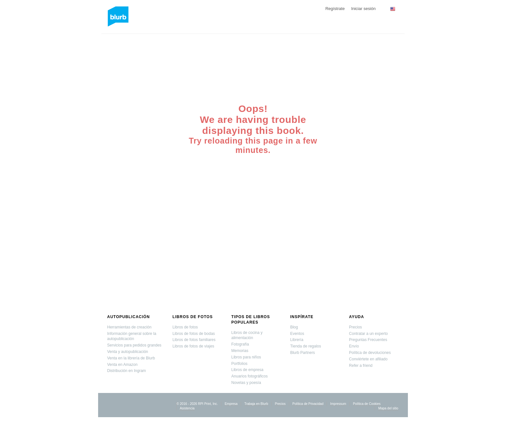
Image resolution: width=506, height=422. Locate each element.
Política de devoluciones (370, 352)
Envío (354, 346)
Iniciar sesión (363, 8)
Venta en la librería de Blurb (131, 358)
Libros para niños (246, 357)
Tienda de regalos (305, 346)
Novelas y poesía (246, 382)
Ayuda (356, 317)
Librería (296, 339)
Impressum (338, 404)
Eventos (297, 333)
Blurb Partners (302, 352)
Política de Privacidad (307, 404)
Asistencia (187, 408)
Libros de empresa (247, 369)
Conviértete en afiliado (368, 359)
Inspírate (301, 317)
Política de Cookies (367, 404)
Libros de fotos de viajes (193, 346)
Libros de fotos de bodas (193, 333)
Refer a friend (361, 365)
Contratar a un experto (368, 333)
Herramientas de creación (129, 327)
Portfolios (239, 363)
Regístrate (335, 8)
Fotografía (240, 344)
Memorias (239, 350)
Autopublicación (128, 317)
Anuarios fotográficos (249, 376)
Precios (355, 327)
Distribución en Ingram (126, 370)
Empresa (231, 404)
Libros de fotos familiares (193, 339)
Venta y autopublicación (127, 351)
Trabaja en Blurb (256, 404)
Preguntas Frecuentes (368, 339)
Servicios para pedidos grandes (134, 345)
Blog (294, 327)
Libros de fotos (192, 317)
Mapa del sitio (388, 408)
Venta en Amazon (122, 364)
